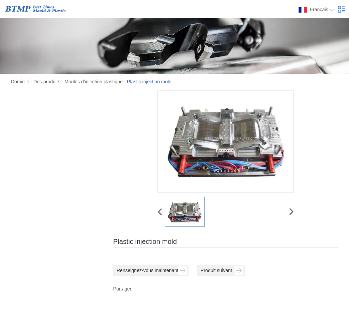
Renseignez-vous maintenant (152, 270)
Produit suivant (221, 270)
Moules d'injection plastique (93, 81)
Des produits (46, 81)
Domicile (20, 81)
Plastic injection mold (149, 81)
